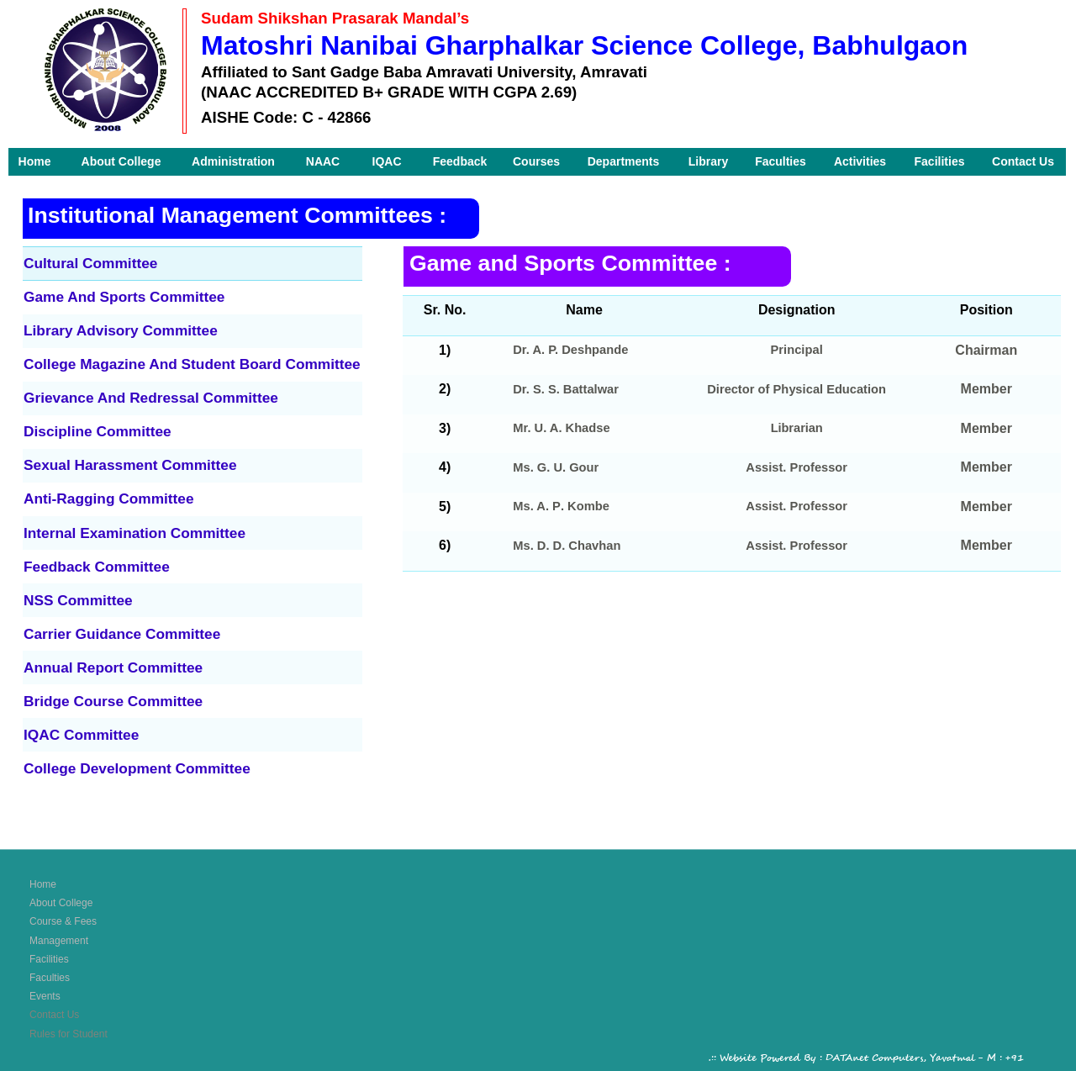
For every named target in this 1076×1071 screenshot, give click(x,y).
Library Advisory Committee (121, 330)
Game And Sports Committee (124, 296)
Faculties (49, 978)
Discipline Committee (97, 431)
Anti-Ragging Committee (109, 498)
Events (45, 996)
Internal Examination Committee (134, 533)
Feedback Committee (97, 566)
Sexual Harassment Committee (130, 464)
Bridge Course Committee (113, 701)
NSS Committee (78, 600)
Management (58, 941)
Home (42, 884)
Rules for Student (68, 1034)
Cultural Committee (90, 263)
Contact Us (54, 1015)
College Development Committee (137, 768)
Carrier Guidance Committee (122, 633)
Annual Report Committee (113, 667)
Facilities (49, 959)
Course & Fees (63, 921)
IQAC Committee (81, 734)
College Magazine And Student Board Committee (192, 364)
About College (60, 903)
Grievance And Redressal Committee (151, 397)
